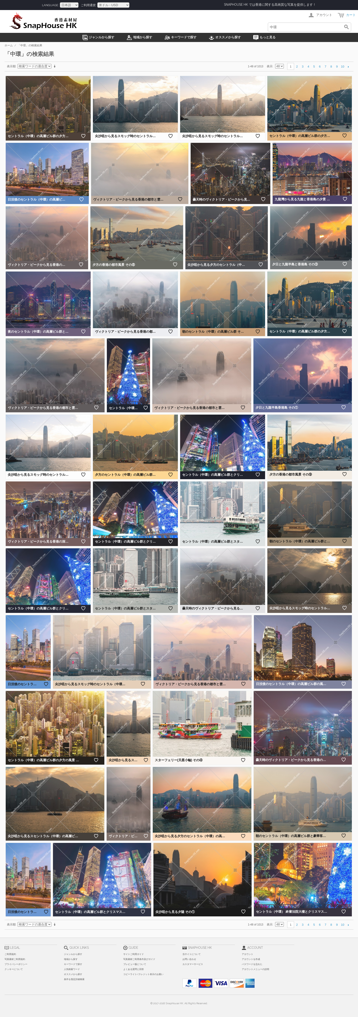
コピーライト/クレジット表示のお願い (143, 974)
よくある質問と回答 (133, 969)
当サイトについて (191, 954)
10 (342, 66)
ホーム (9, 45)
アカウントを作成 (251, 959)
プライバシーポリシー (16, 964)
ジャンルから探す (73, 954)
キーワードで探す (73, 964)
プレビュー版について (134, 964)
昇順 (55, 66)
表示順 (11, 66)
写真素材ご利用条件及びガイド (139, 959)
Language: (50, 5)
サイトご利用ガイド (133, 954)
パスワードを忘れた (252, 964)
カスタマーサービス (192, 964)
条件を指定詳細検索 (74, 979)
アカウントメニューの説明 (255, 969)
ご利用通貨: (88, 5)
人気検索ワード (72, 969)
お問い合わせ (189, 959)
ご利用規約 (10, 954)
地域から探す (71, 959)
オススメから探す (73, 974)
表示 (270, 66)
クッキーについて (14, 969)
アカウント (247, 954)
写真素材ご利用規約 (15, 959)
